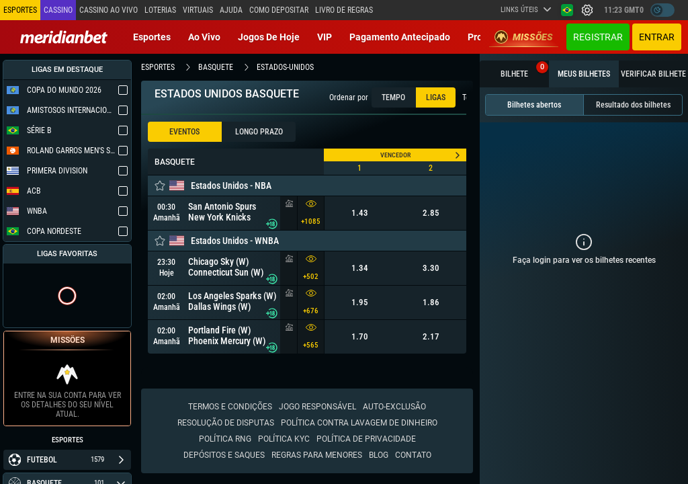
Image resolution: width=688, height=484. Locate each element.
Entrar (657, 37)
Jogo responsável (317, 406)
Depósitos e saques (224, 455)
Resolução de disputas (225, 423)
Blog (378, 455)
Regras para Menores (316, 455)
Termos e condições (230, 406)
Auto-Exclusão (394, 406)
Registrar (598, 37)
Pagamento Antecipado (399, 37)
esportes (158, 67)
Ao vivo (204, 37)
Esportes (152, 37)
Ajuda (231, 10)
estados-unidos (285, 67)
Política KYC (284, 439)
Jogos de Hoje (269, 37)
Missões (523, 37)
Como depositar (278, 10)
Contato (413, 455)
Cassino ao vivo (108, 10)
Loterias (160, 10)
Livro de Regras (344, 10)
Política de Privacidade (366, 439)
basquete (215, 67)
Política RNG (225, 439)
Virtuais (198, 10)
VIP (324, 37)
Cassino (58, 10)
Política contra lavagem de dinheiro (359, 423)
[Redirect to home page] (64, 37)
